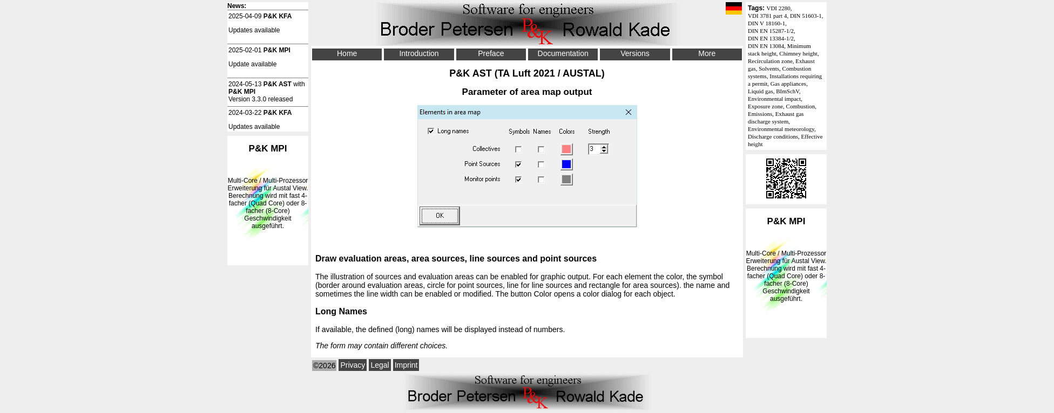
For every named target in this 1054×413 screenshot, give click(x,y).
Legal (379, 365)
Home (347, 53)
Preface (491, 53)
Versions (635, 53)
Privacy (352, 365)
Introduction (418, 53)
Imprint (406, 365)
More (706, 53)
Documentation (563, 53)
